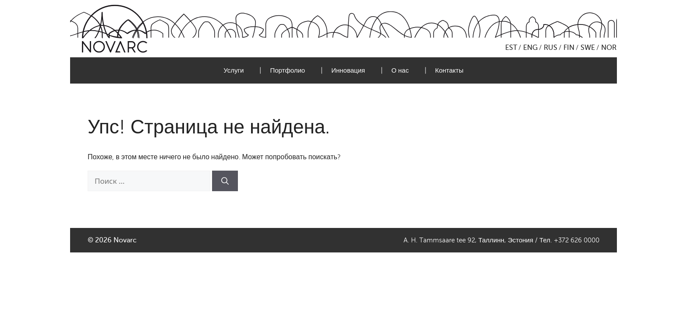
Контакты (449, 70)
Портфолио (287, 70)
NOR (608, 48)
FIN (568, 48)
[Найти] (225, 181)
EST (511, 48)
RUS (550, 48)
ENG (530, 48)
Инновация (348, 70)
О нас (400, 70)
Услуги (233, 70)
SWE (588, 48)
